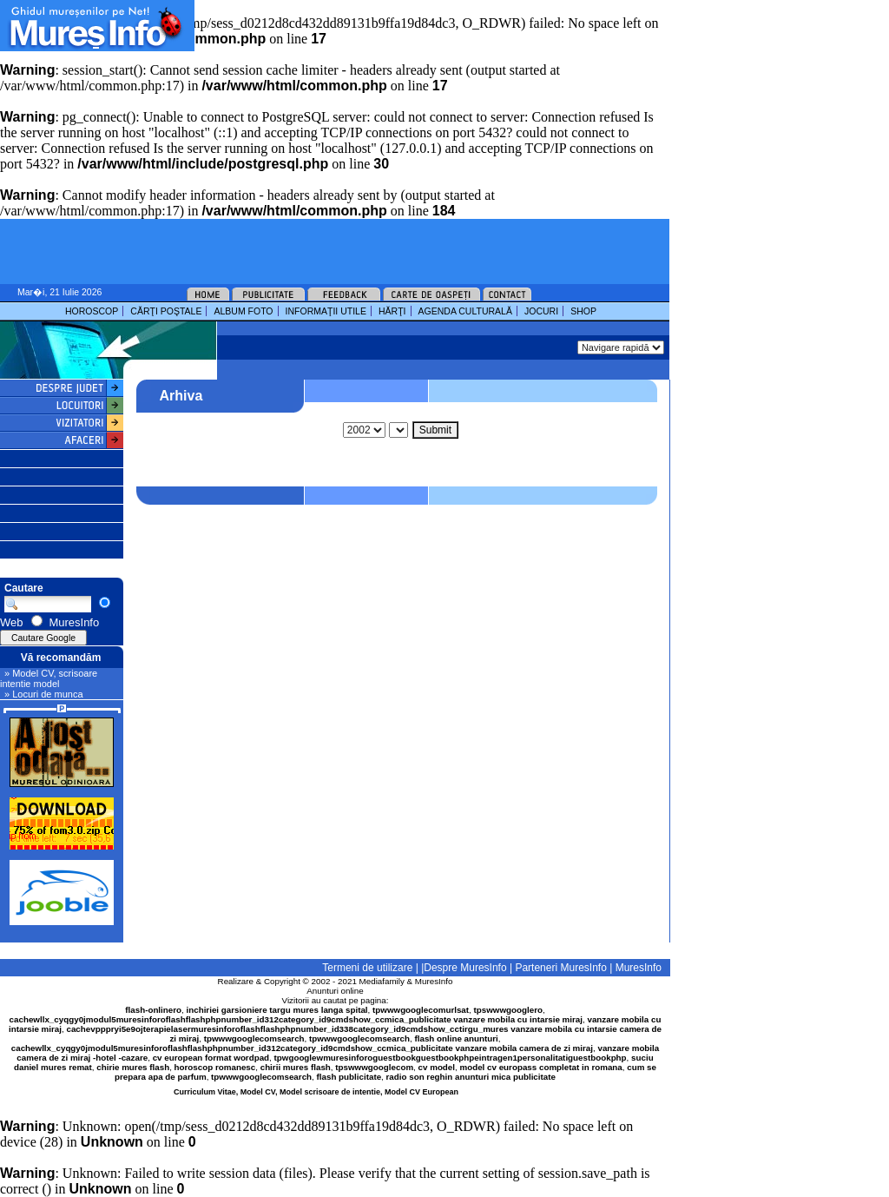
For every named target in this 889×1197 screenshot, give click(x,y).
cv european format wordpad (211, 1057)
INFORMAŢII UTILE (326, 311)
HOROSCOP (91, 311)
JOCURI (541, 311)
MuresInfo (434, 981)
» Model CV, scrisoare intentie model (48, 678)
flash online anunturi (455, 1038)
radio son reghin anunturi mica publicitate (471, 1076)
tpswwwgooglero (508, 1010)
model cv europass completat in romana (540, 1067)
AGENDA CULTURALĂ (465, 311)
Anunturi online (334, 990)
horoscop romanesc (215, 1067)
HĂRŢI (392, 311)
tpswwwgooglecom (374, 1067)
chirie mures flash (132, 1067)
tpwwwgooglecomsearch (254, 1038)
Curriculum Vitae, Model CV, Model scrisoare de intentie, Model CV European (316, 1092)
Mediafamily (382, 981)
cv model (436, 1067)
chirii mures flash (295, 1067)
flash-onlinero (153, 1010)
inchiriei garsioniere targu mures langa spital (277, 1010)
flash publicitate (349, 1076)
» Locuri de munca (43, 694)
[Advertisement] (403, 26)
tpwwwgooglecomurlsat (420, 1010)
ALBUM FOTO (243, 311)
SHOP (583, 311)
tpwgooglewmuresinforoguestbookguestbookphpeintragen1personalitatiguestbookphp (450, 1057)
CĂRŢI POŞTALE (165, 311)
